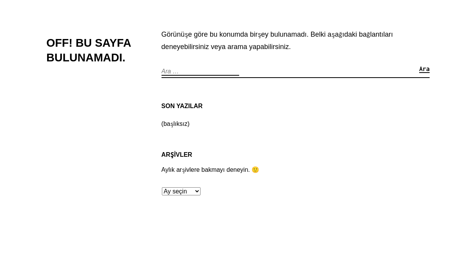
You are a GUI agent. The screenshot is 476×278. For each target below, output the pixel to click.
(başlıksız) (176, 123)
